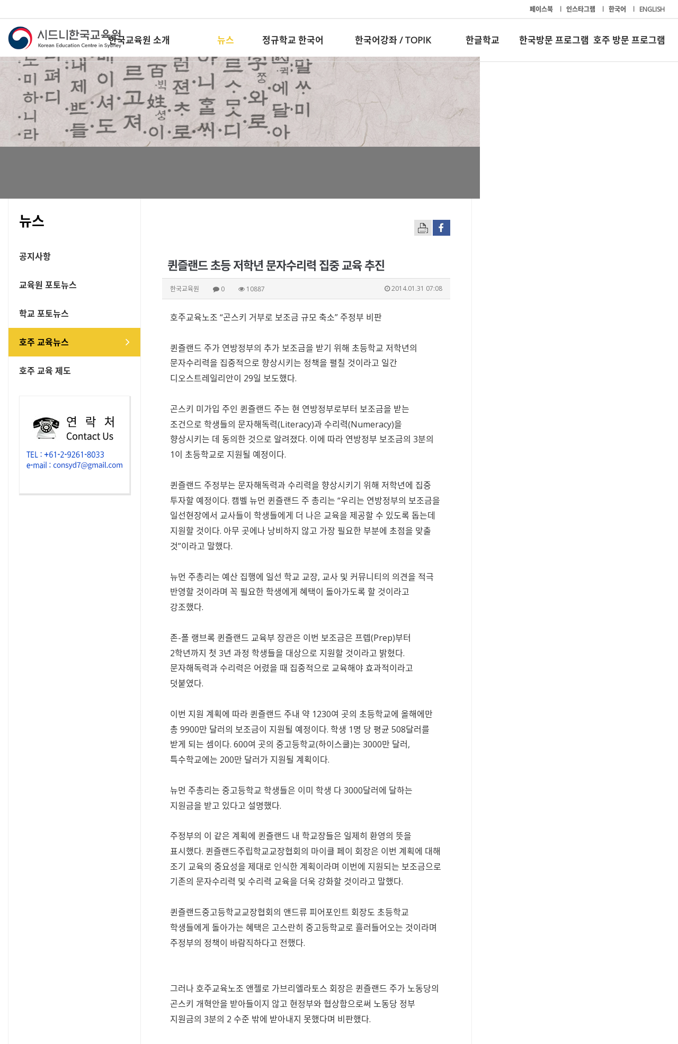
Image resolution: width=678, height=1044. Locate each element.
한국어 (618, 9)
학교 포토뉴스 (44, 313)
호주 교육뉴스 (44, 342)
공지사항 (35, 256)
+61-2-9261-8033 (259, 1003)
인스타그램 (581, 9)
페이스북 (542, 9)
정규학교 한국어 (293, 40)
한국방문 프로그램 (554, 40)
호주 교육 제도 (45, 371)
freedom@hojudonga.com (221, 851)
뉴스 (225, 40)
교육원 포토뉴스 (48, 285)
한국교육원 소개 (139, 40)
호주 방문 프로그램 (629, 40)
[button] (561, 915)
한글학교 (482, 40)
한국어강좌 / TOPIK (393, 40)
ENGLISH (652, 9)
